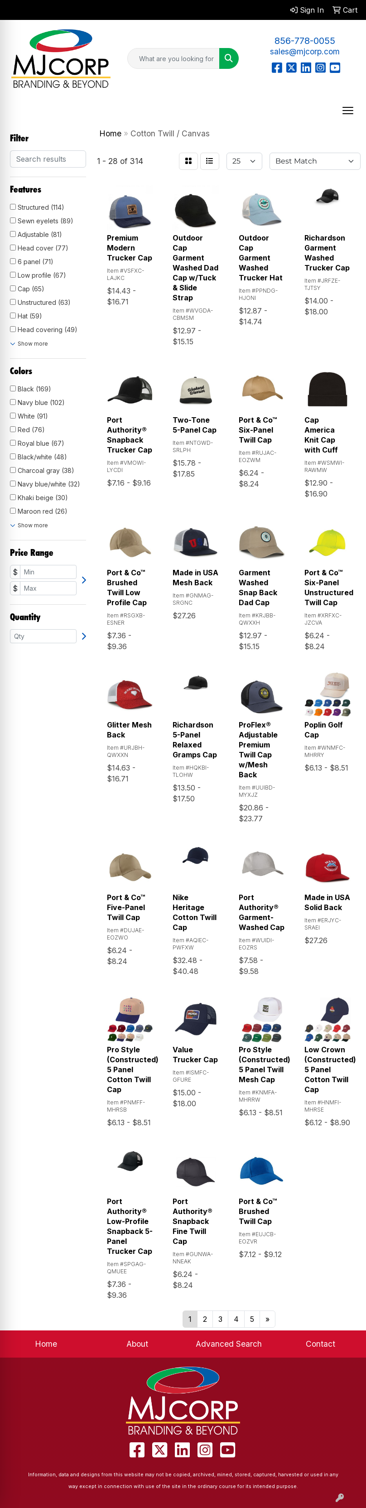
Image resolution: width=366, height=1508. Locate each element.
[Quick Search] (173, 58)
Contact (320, 1344)
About (137, 1344)
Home (46, 1344)
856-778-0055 (304, 40)
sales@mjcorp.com (305, 51)
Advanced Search (229, 1344)
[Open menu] (348, 110)
